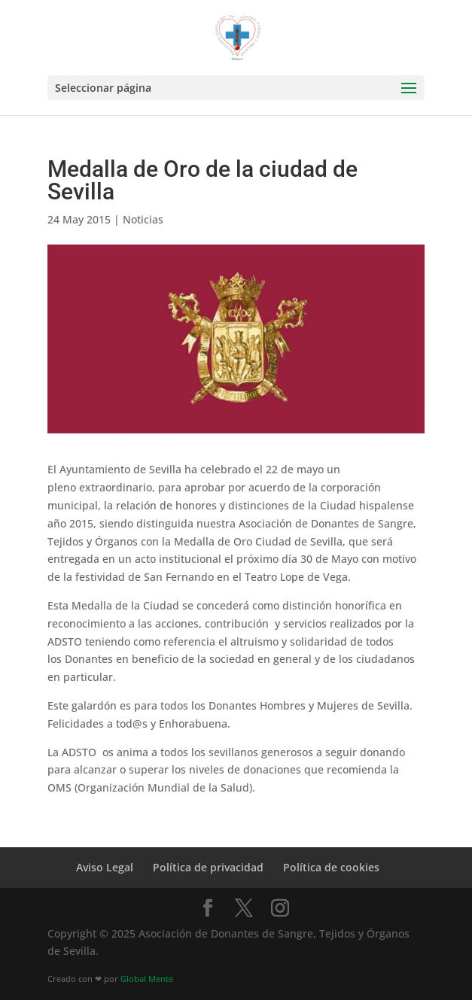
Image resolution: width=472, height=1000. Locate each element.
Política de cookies (331, 867)
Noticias (143, 219)
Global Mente (146, 979)
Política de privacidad (208, 867)
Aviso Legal (104, 867)
